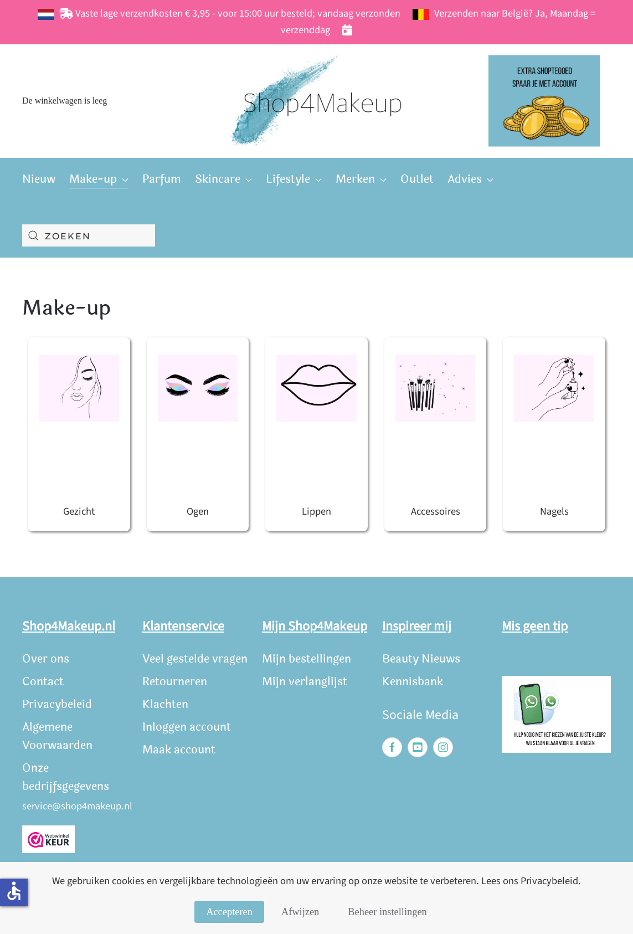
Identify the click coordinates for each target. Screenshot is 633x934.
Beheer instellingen (387, 911)
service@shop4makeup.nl (77, 806)
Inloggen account (186, 727)
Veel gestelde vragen (195, 659)
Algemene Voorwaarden (57, 736)
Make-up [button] (98, 179)
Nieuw (38, 179)
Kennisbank (412, 681)
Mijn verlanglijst (304, 681)
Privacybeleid (57, 704)
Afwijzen (300, 911)
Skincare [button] (223, 179)
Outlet (417, 179)
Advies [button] (470, 179)
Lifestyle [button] (294, 179)
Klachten (165, 704)
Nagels (554, 511)
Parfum (161, 179)
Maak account (178, 749)
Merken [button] (361, 179)
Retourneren (174, 681)
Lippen (316, 511)
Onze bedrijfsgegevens (65, 777)
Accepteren (229, 911)
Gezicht (79, 511)
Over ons (45, 659)
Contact (43, 681)
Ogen (198, 511)
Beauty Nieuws (421, 659)
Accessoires (435, 511)
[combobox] (88, 235)
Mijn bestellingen (306, 659)
